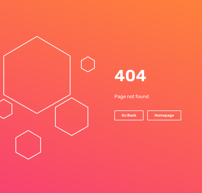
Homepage (164, 115)
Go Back (129, 115)
